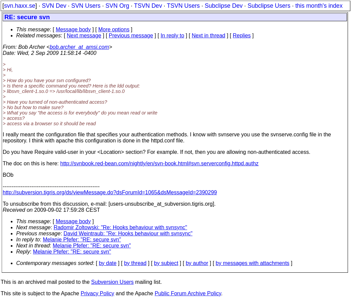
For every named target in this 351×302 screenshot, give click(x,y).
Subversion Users (112, 282)
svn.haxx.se (19, 5)
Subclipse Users (269, 5)
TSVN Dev (148, 5)
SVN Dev (54, 5)
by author (197, 263)
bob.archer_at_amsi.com (79, 47)
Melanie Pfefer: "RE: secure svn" (82, 239)
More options (114, 29)
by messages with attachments (252, 263)
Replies (242, 35)
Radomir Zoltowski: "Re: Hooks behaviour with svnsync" (120, 227)
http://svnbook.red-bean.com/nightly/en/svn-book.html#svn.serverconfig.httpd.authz (159, 163)
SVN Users (85, 5)
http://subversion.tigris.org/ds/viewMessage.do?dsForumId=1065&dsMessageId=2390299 (110, 192)
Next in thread (208, 35)
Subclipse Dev (224, 5)
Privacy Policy (97, 293)
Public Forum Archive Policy (188, 293)
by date (107, 263)
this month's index (319, 5)
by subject (166, 263)
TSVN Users (183, 5)
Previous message (131, 35)
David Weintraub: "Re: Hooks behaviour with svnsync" (128, 233)
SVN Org (117, 5)
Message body (73, 29)
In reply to (172, 35)
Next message (84, 35)
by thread (135, 263)
